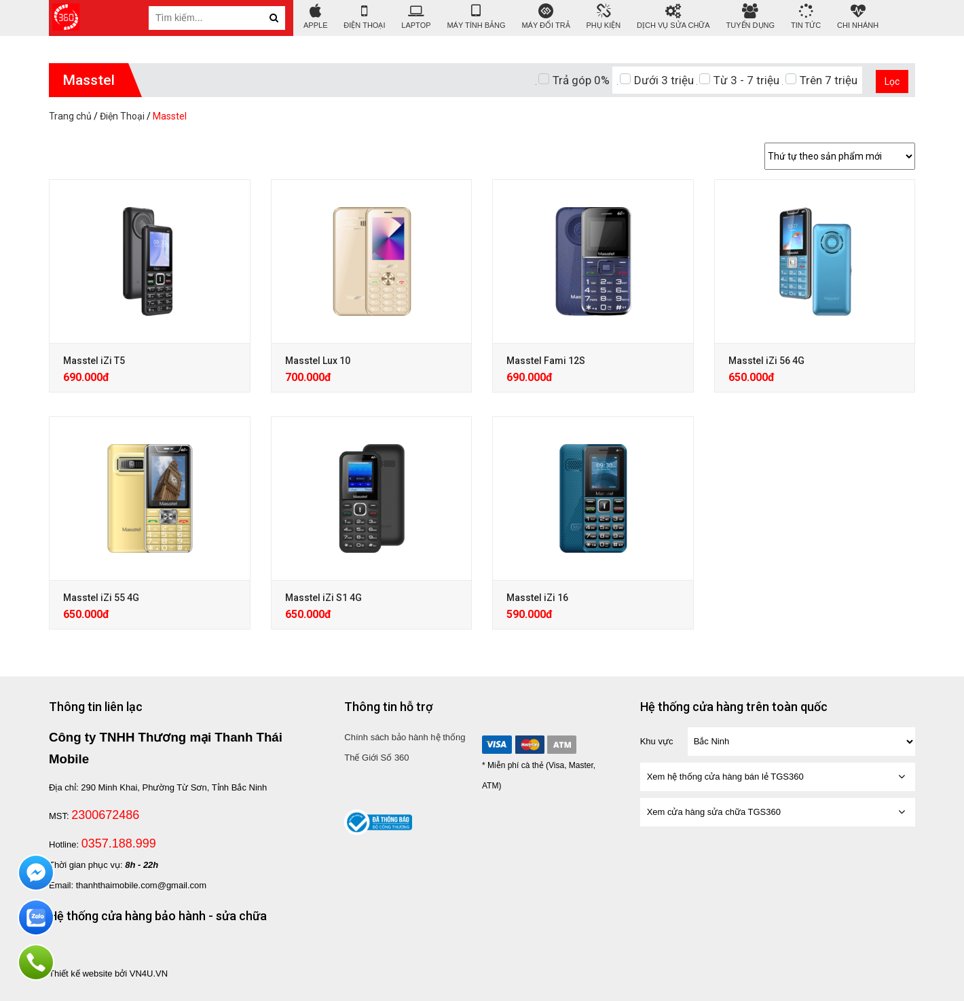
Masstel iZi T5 (94, 360)
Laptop (415, 16)
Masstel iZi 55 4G (101, 597)
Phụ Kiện (604, 16)
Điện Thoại (364, 16)
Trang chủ (70, 116)
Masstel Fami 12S (545, 360)
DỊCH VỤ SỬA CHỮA (673, 16)
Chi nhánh (857, 16)
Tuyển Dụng (750, 16)
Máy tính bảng (476, 16)
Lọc (892, 81)
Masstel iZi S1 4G (323, 597)
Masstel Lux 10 (317, 360)
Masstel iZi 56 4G (766, 360)
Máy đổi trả (545, 16)
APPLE (315, 16)
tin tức (806, 16)
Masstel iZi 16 (537, 597)
